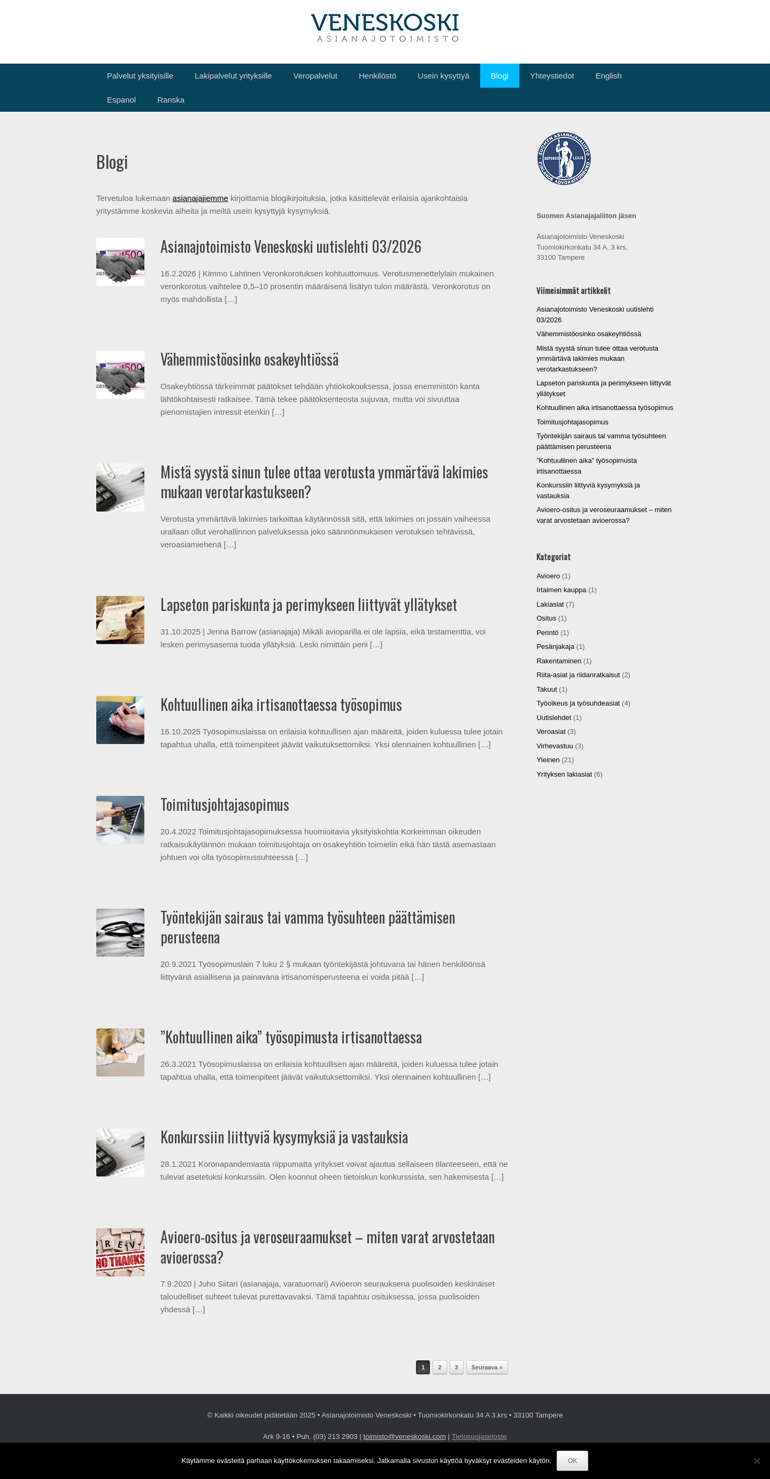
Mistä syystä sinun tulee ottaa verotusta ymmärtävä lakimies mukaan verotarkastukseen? (324, 482)
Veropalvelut (315, 75)
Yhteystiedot (552, 75)
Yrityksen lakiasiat (564, 774)
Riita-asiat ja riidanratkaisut (578, 675)
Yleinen (547, 760)
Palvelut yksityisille (140, 75)
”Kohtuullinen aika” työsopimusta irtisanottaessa (291, 1037)
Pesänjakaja (555, 646)
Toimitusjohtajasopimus (224, 804)
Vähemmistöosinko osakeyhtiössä (249, 359)
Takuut (546, 689)
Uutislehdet (553, 718)
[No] (756, 1460)
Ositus (546, 618)
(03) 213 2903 (335, 1436)
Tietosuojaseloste (479, 1436)
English (609, 75)
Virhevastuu (554, 746)
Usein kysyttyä (443, 75)
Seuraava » (487, 1367)
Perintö (547, 633)
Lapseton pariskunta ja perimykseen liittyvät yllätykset (308, 604)
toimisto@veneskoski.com (405, 1436)
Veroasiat (550, 731)
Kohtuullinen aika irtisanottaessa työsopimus (281, 704)
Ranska (170, 99)
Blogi (500, 75)
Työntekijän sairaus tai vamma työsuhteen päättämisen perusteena (307, 927)
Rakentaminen (558, 661)
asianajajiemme (200, 198)
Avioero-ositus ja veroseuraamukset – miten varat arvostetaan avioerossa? (327, 1247)
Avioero (548, 576)
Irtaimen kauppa (561, 590)
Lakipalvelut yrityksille (233, 75)
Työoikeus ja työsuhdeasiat (578, 703)
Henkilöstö (377, 75)
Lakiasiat (550, 604)
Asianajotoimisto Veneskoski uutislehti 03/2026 (290, 246)
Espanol (121, 99)
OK (572, 1461)
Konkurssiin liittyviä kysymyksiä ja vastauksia (284, 1137)
